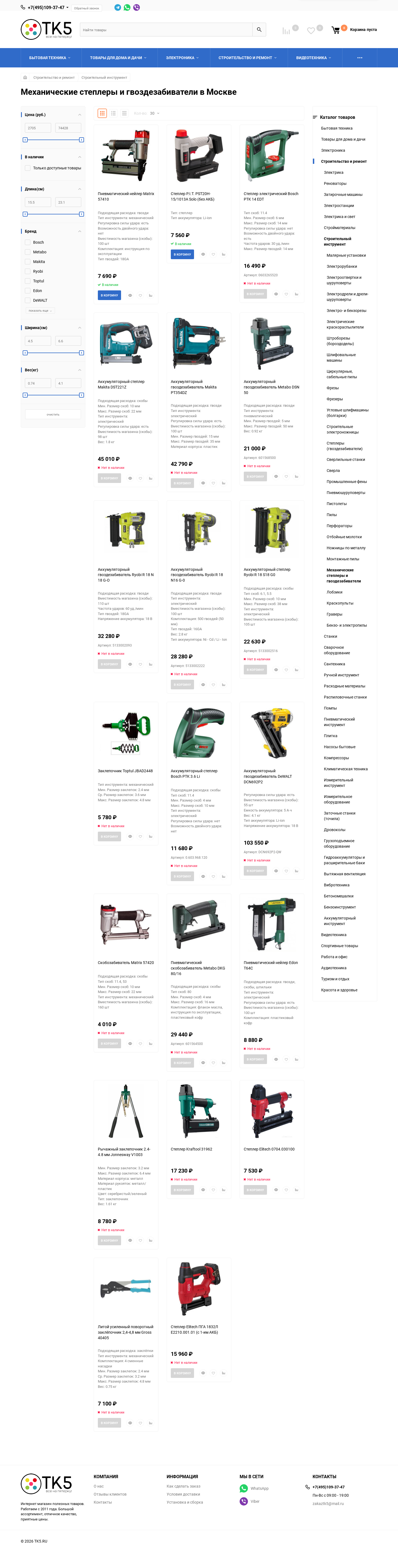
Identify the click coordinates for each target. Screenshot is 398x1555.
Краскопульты (340, 603)
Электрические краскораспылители (345, 324)
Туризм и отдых (335, 978)
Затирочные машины (343, 194)
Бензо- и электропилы (347, 625)
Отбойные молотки (344, 536)
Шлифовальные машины (341, 357)
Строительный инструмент (104, 77)
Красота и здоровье (339, 989)
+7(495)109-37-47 (46, 7)
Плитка (330, 735)
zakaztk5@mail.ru (328, 1503)
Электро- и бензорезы (346, 310)
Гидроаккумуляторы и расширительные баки (344, 860)
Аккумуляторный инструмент (340, 920)
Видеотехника (334, 934)
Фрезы (333, 387)
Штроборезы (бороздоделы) (340, 340)
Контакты (103, 1502)
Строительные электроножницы (343, 429)
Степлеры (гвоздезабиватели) (345, 445)
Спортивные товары (339, 945)
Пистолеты (337, 503)
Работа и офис (334, 956)
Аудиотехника (334, 967)
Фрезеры (335, 398)
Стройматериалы (339, 227)
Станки (330, 636)
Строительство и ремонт (54, 77)
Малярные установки (346, 255)
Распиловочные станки (345, 697)
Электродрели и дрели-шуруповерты (347, 296)
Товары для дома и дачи (343, 139)
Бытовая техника (337, 128)
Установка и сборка (185, 1502)
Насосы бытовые (339, 746)
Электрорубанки (342, 266)
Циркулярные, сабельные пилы (342, 374)
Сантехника (334, 663)
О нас (99, 1486)
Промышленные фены (347, 481)
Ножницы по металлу (346, 547)
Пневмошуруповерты (346, 492)
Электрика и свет (339, 216)
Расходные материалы (344, 686)
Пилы (332, 514)
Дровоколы (334, 829)
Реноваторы (335, 183)
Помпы (330, 708)
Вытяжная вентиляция (345, 873)
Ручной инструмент (341, 674)
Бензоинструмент (340, 907)
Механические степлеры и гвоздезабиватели (344, 575)
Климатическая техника (346, 768)
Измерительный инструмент (338, 782)
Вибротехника (337, 884)
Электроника (333, 150)
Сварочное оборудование (337, 650)
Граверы (334, 614)
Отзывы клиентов (110, 1494)
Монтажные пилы (343, 558)
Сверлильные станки (346, 459)
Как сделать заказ (183, 1486)
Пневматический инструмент (339, 721)
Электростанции (339, 205)
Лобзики (334, 592)
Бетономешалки (339, 896)
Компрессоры (336, 757)
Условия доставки (183, 1494)
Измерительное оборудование (338, 799)
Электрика (334, 172)
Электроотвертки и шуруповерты (344, 280)
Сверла (333, 470)
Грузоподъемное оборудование (339, 843)
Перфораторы (339, 525)
